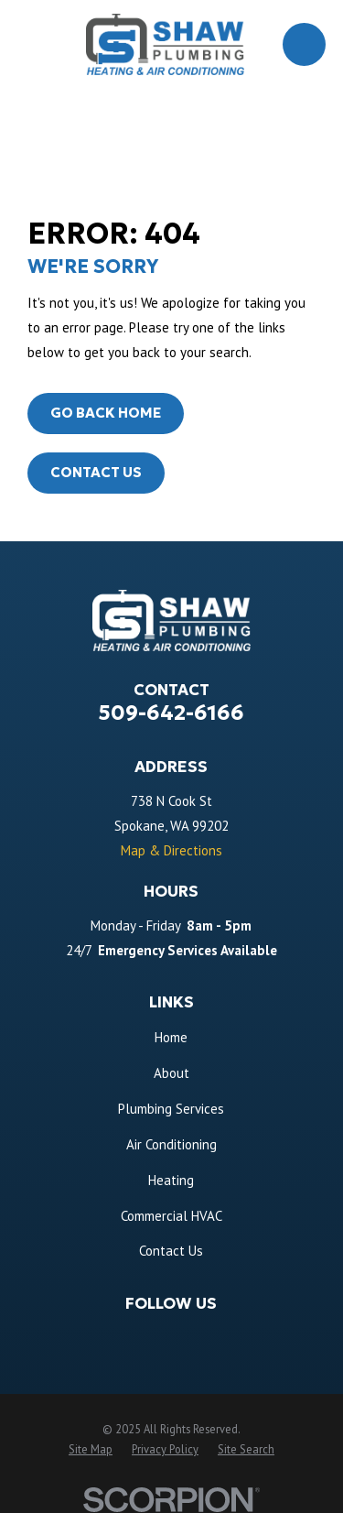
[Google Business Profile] (134, 1335)
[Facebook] (96, 1335)
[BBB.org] (246, 1335)
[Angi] (209, 1335)
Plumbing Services (171, 1108)
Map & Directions (171, 850)
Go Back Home (105, 412)
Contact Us (96, 472)
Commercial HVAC (171, 1216)
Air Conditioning (171, 1144)
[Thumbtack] (171, 1335)
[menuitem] (91, 1449)
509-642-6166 (171, 712)
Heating (171, 1180)
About (171, 1073)
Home (171, 1037)
